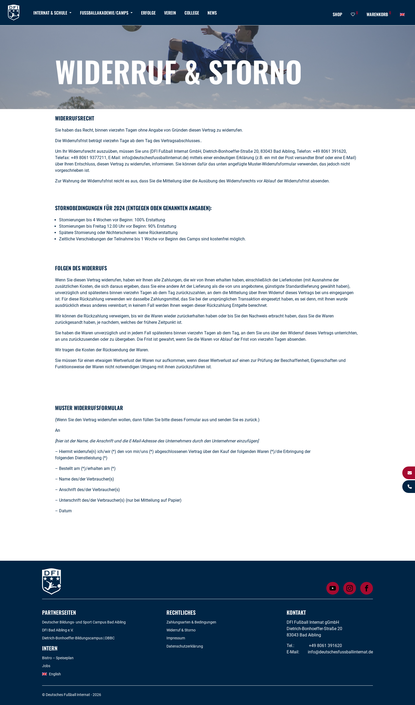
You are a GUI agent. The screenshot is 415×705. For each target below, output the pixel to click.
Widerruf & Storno (181, 630)
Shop (337, 14)
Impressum (175, 638)
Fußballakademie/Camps (104, 13)
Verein (170, 13)
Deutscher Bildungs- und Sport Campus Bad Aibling (84, 622)
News (212, 13)
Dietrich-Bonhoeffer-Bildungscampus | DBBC (78, 638)
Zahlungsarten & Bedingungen (191, 622)
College (191, 13)
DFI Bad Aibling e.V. (58, 630)
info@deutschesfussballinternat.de (340, 651)
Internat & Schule (50, 13)
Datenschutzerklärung (184, 646)
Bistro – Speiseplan (58, 658)
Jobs (46, 666)
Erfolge (148, 13)
